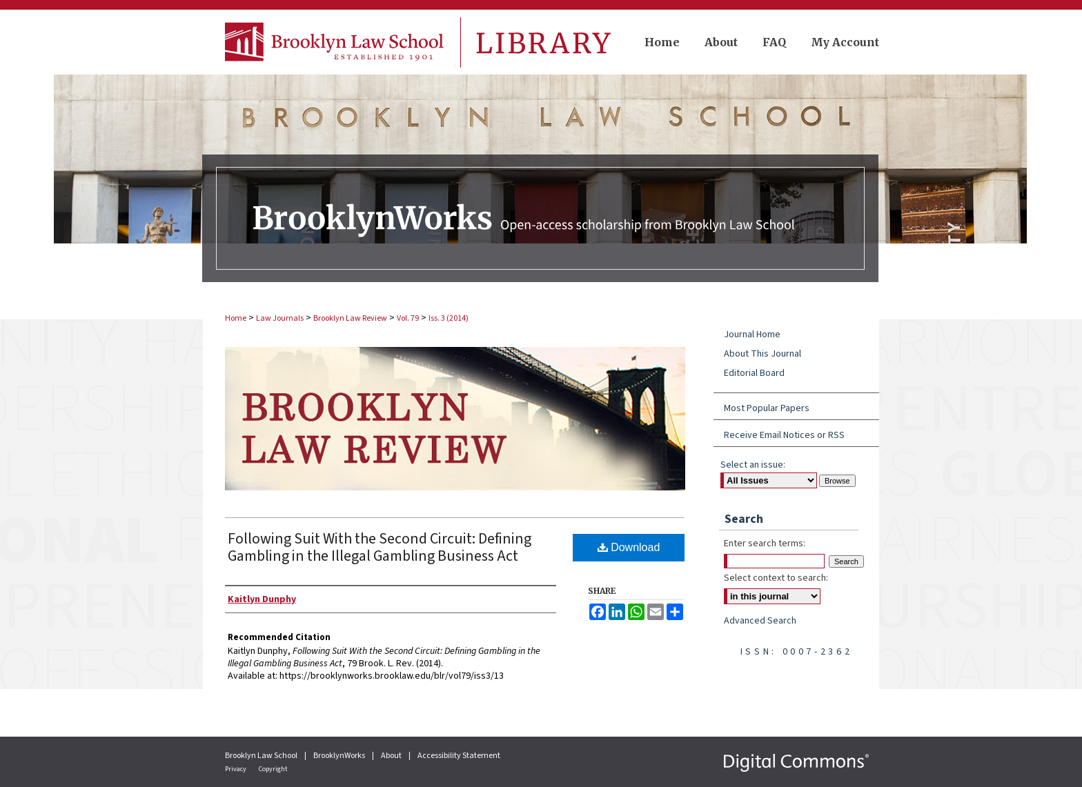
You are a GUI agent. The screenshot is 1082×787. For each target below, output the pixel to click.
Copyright (273, 769)
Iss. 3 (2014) (449, 318)
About (392, 755)
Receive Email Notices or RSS (784, 435)
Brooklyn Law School (262, 755)
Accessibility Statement (458, 755)
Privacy (236, 769)
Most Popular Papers (766, 408)
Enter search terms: (764, 543)
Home (235, 318)
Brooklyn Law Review (350, 318)
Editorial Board (754, 373)
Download (629, 547)
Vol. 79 (408, 318)
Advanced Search (760, 621)
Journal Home (752, 334)
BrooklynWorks (339, 755)
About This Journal (762, 354)
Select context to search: (776, 578)
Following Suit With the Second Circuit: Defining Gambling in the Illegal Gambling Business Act (379, 547)
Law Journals (280, 318)
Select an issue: (752, 465)
